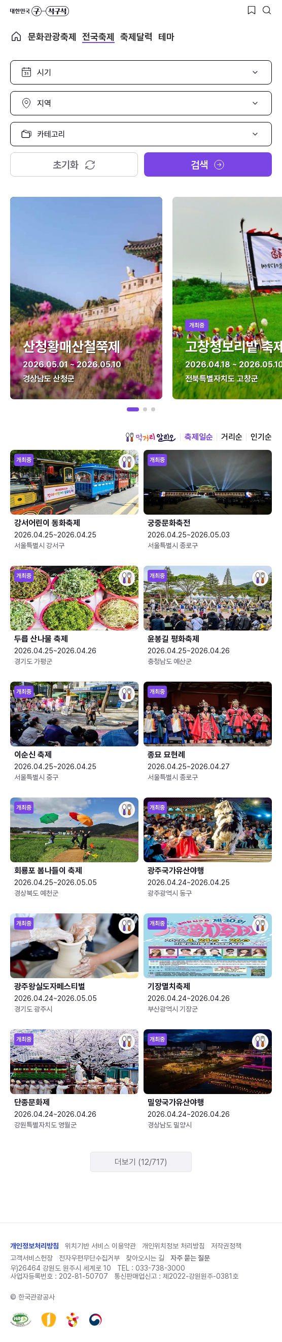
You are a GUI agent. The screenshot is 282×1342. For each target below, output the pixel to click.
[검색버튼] (267, 10)
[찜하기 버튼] (251, 10)
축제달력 (136, 36)
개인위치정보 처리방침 (173, 1246)
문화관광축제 (52, 36)
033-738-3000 (160, 1268)
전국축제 (98, 36)
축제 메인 (16, 36)
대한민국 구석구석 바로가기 (39, 11)
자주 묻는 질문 (190, 1258)
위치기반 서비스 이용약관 (100, 1246)
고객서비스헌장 (31, 1258)
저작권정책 (226, 1246)
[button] (133, 409)
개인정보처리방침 (34, 1246)
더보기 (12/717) (141, 1162)
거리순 (231, 437)
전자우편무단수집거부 (89, 1258)
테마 (166, 36)
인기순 (261, 437)
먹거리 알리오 (151, 437)
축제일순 (199, 437)
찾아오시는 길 (145, 1258)
